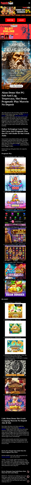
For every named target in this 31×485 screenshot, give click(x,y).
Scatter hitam (16, 144)
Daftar (10, 20)
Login (21, 20)
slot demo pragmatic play (21, 115)
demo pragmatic (6, 457)
